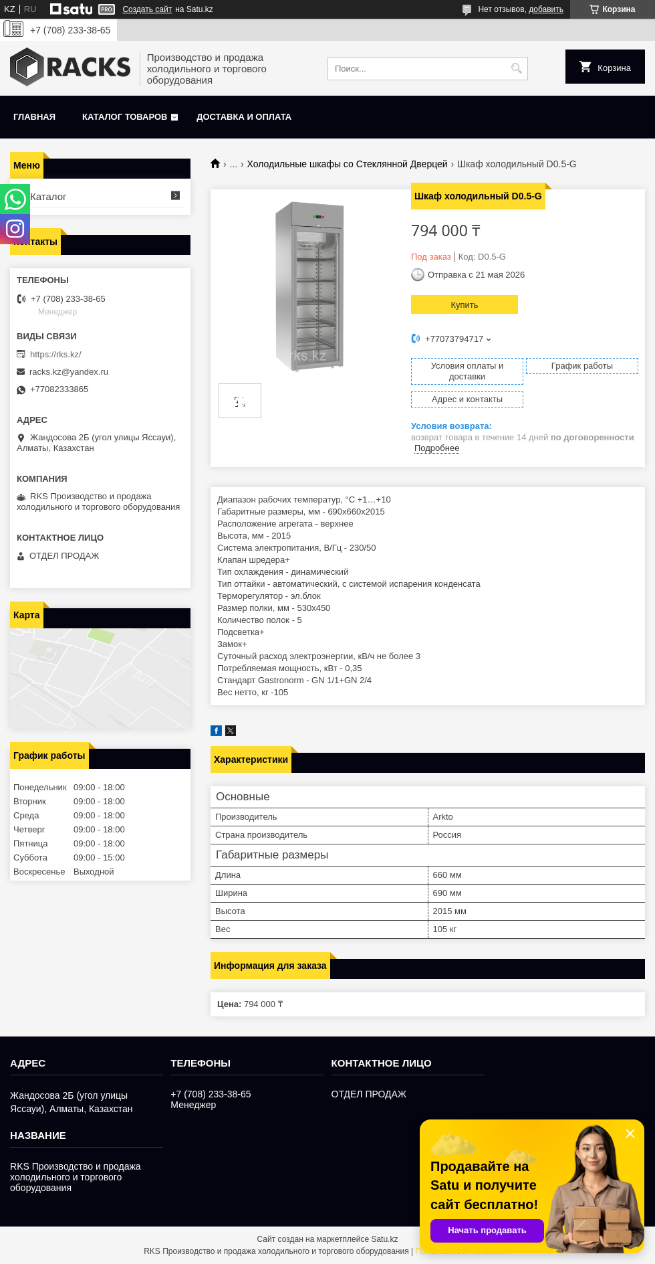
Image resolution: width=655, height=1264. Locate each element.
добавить (546, 9)
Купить (464, 305)
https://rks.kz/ (56, 354)
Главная (34, 117)
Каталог (48, 196)
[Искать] (516, 68)
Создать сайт (147, 9)
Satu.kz (384, 1239)
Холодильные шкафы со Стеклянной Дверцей (347, 164)
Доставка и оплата (243, 117)
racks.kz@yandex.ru (68, 372)
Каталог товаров (124, 117)
